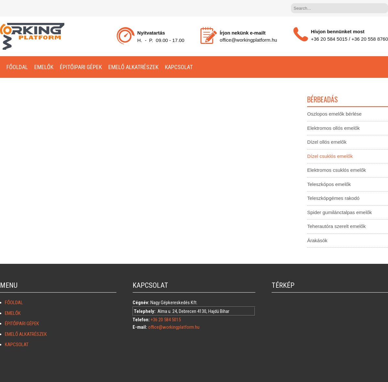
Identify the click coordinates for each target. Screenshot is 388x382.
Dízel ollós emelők (327, 142)
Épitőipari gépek (81, 67)
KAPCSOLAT (179, 67)
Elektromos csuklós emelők (336, 170)
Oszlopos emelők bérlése (334, 114)
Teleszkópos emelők (329, 184)
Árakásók (317, 240)
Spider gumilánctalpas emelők (339, 212)
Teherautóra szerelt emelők (336, 226)
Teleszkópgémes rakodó (333, 198)
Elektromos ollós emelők (333, 128)
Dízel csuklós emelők (330, 156)
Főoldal (17, 67)
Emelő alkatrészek (133, 67)
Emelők (43, 67)
